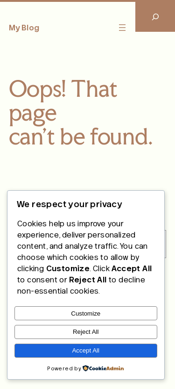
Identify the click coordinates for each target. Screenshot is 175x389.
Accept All (85, 350)
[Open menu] (122, 27)
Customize (85, 313)
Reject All (86, 331)
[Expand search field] (155, 16)
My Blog (24, 27)
